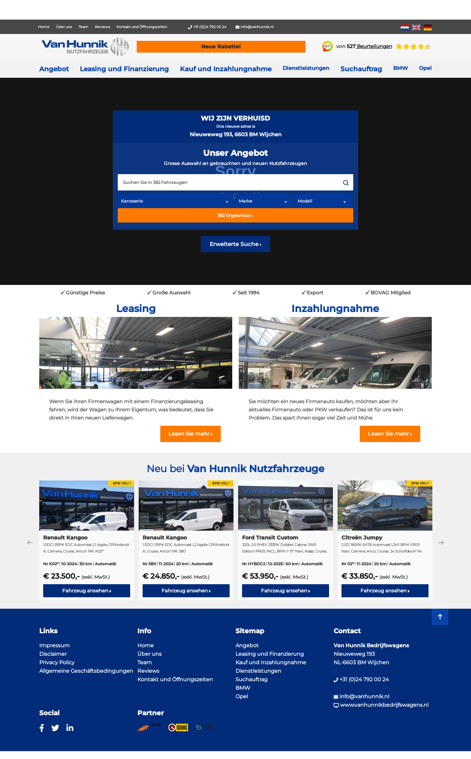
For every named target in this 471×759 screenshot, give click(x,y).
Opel (242, 696)
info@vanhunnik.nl (254, 27)
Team (83, 27)
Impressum (54, 645)
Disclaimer (53, 654)
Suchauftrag (361, 69)
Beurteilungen (369, 46)
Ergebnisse (235, 215)
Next (441, 542)
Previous (30, 542)
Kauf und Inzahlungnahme (225, 69)
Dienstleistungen (258, 671)
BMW (243, 688)
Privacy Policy (57, 662)
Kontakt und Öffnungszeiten (141, 27)
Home (43, 27)
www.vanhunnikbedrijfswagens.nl (381, 705)
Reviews (102, 27)
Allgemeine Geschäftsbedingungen (86, 671)
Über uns (64, 27)
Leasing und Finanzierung (124, 69)
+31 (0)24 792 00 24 (207, 27)
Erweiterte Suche (236, 244)
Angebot (54, 69)
